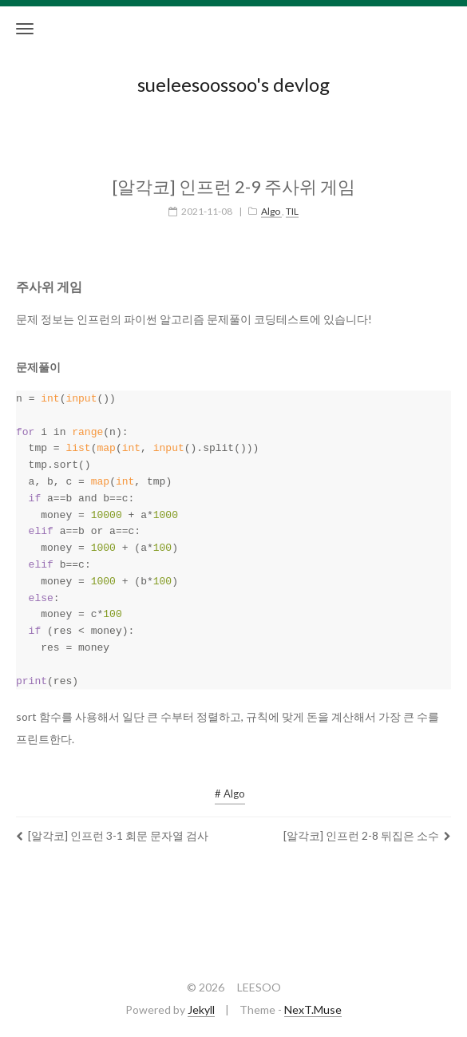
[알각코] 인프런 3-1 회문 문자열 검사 (112, 824)
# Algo (230, 782)
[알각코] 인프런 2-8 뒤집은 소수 (367, 824)
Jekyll (201, 1009)
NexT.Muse (313, 1009)
